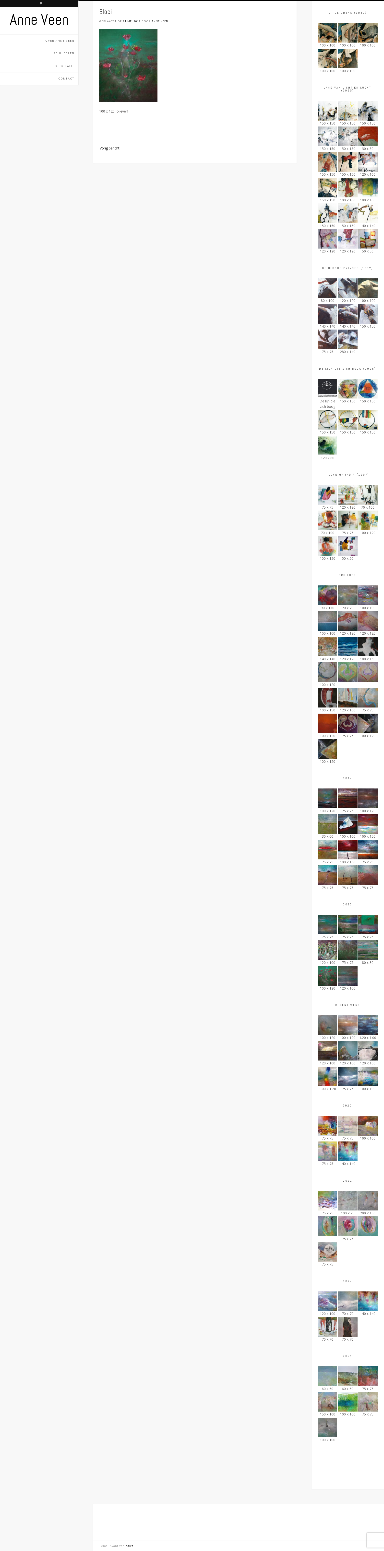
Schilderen (64, 53)
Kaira (129, 1546)
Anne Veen (39, 19)
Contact (66, 78)
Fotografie (63, 66)
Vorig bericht (110, 148)
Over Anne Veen (59, 40)
